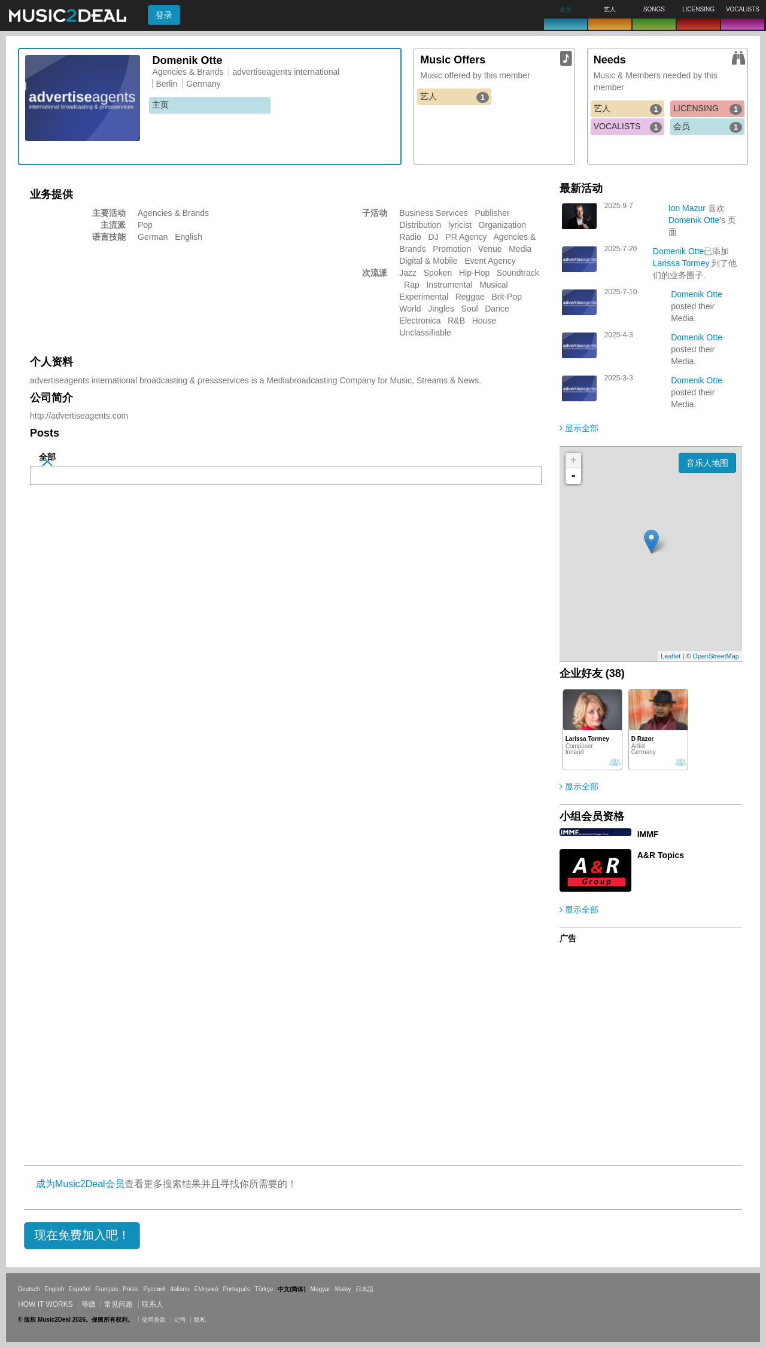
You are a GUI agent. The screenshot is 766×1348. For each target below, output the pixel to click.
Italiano (179, 1289)
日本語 (364, 1289)
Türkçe (264, 1289)
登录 (164, 15)
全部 (47, 457)
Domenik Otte (694, 220)
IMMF (648, 834)
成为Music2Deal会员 (80, 1184)
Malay (343, 1289)
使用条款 (154, 1319)
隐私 (200, 1319)
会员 (707, 127)
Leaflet (670, 656)
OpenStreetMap (715, 656)
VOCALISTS (628, 127)
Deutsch (29, 1289)
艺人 (454, 97)
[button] (82, 1235)
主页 (160, 104)
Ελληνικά (206, 1289)
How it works (45, 1304)
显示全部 (579, 428)
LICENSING (707, 109)
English (54, 1289)
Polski (131, 1289)
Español (79, 1289)
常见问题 (118, 1304)
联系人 (152, 1304)
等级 (88, 1304)
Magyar (320, 1289)
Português (236, 1289)
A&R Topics (660, 855)
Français (106, 1289)
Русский (155, 1289)
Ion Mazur (687, 208)
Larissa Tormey (681, 263)
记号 (180, 1319)
